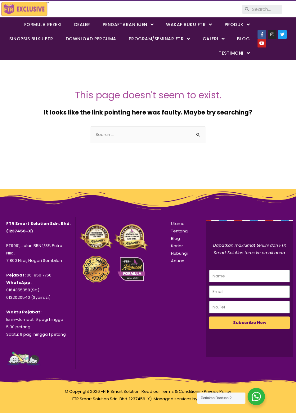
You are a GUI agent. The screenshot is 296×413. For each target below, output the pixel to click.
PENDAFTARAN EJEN (128, 24)
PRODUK (237, 24)
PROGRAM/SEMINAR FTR (159, 39)
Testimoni (234, 53)
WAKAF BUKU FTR (189, 24)
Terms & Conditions (180, 391)
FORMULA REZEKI (43, 24)
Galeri (214, 39)
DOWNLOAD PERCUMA (91, 39)
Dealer (82, 24)
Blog (243, 39)
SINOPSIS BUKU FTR (31, 39)
